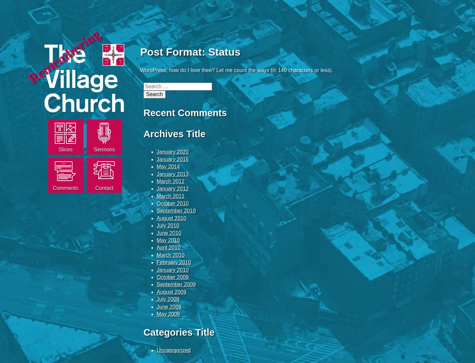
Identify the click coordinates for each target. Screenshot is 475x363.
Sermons (104, 149)
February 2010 (174, 262)
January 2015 (173, 159)
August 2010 (171, 218)
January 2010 (173, 270)
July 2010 (168, 225)
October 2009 (173, 277)
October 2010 (173, 203)
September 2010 (176, 211)
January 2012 (173, 189)
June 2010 (169, 233)
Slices (65, 149)
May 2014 (168, 166)
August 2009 (171, 292)
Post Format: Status (190, 52)
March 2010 (171, 255)
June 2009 (169, 307)
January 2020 (173, 152)
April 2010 (168, 247)
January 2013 (173, 174)
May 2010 (168, 240)
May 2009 (168, 314)
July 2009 (168, 299)
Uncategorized (174, 350)
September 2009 (176, 284)
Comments (65, 188)
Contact (104, 188)
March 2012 (171, 181)
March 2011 (171, 196)
